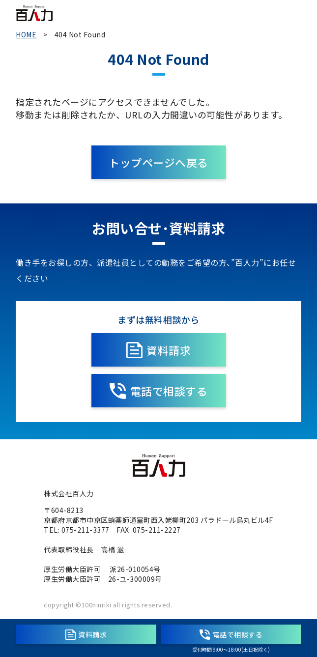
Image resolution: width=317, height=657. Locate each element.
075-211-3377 (85, 530)
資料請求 (158, 350)
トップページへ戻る (158, 162)
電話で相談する (158, 391)
